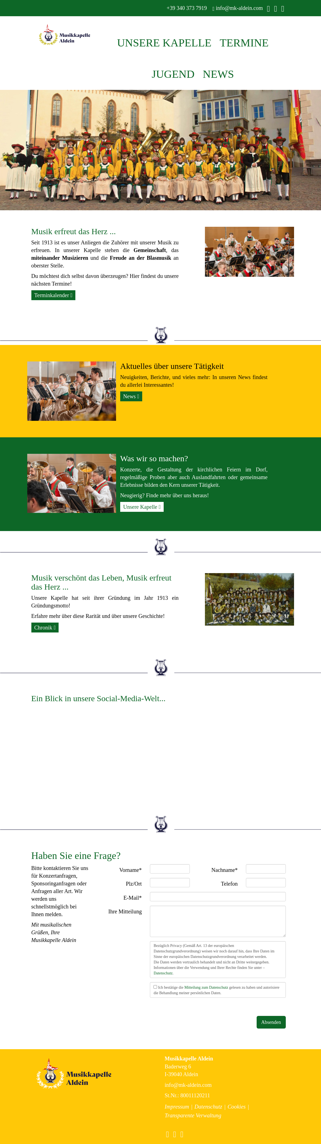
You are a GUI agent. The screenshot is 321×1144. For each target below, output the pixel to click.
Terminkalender (53, 295)
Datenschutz (162, 973)
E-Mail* (133, 898)
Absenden (271, 1022)
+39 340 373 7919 (186, 8)
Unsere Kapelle (142, 507)
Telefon (229, 884)
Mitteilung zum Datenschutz (206, 987)
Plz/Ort (134, 884)
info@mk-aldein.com (237, 8)
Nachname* (225, 870)
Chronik (45, 627)
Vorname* (130, 870)
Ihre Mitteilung (125, 911)
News (131, 396)
